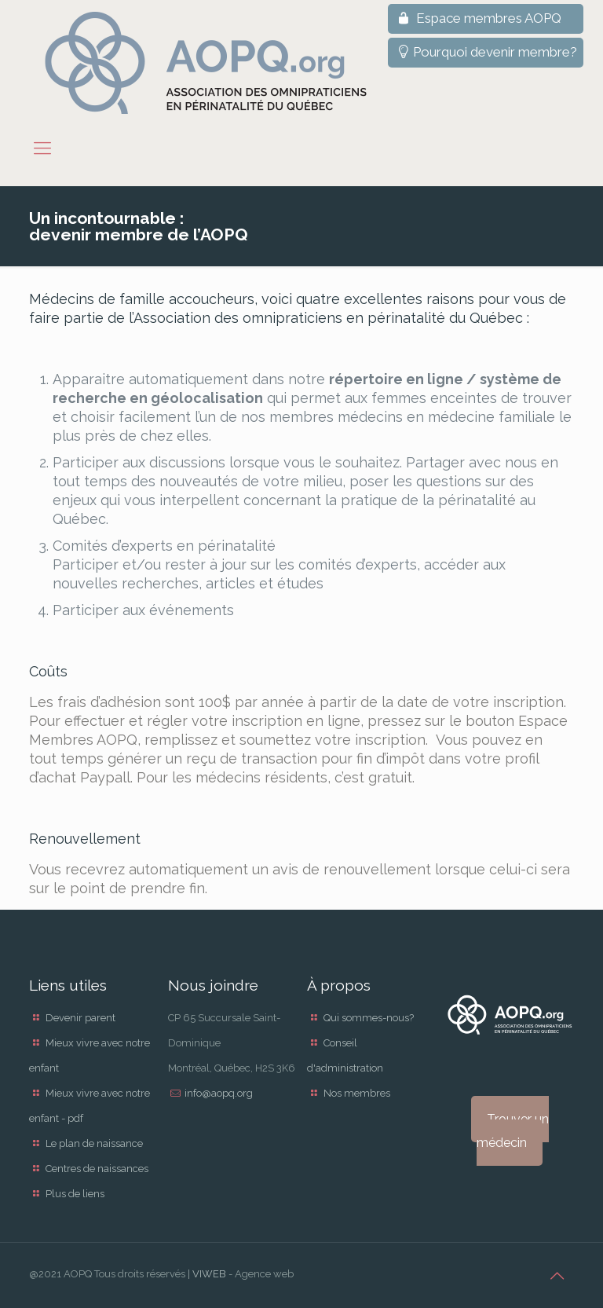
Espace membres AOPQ (477, 18)
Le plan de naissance (94, 1143)
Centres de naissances (97, 1168)
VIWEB (209, 1274)
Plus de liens (75, 1194)
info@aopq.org (219, 1093)
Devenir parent (80, 1018)
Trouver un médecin (513, 1131)
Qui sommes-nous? (368, 1018)
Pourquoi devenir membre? (485, 52)
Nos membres (356, 1093)
